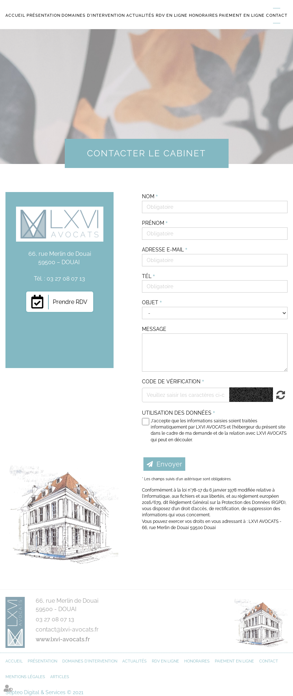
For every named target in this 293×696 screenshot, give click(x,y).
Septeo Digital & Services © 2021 (44, 692)
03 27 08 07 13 (55, 619)
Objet (151, 302)
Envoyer (169, 464)
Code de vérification (171, 381)
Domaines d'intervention (93, 15)
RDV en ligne (171, 15)
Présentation (43, 15)
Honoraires (203, 15)
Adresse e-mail (163, 250)
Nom (149, 196)
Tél (147, 276)
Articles (59, 677)
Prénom (154, 223)
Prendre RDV (70, 301)
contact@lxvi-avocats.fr (67, 629)
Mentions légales (25, 677)
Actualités (140, 15)
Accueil (15, 15)
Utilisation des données (176, 413)
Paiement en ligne (242, 15)
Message (154, 329)
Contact (277, 15)
